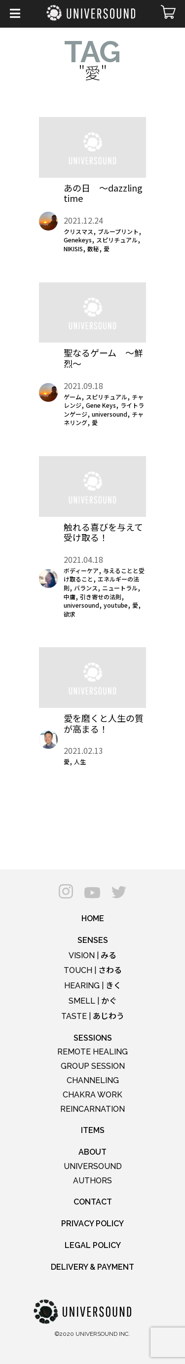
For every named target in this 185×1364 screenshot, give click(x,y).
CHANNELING (93, 1080)
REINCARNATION (92, 1109)
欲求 (69, 614)
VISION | (92, 955)
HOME (92, 918)
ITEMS (93, 1130)
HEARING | (92, 985)
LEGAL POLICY (93, 1245)
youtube (116, 605)
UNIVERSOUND (93, 1166)
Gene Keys (101, 405)
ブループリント (118, 231)
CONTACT (93, 1202)
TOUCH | (93, 970)
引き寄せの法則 (100, 596)
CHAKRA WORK (92, 1094)
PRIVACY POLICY (92, 1223)
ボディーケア (81, 570)
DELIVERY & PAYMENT (92, 1267)
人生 (80, 761)
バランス (86, 588)
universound (109, 414)
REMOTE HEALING (92, 1051)
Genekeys (78, 239)
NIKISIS (73, 248)
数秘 (93, 248)
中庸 (69, 596)
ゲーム (72, 396)
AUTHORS (92, 1180)
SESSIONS (93, 1038)
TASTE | (92, 1016)
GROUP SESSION (93, 1066)
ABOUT (92, 1152)
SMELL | (93, 1001)
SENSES (92, 940)
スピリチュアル (117, 239)
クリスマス (78, 231)
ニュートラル (120, 588)
